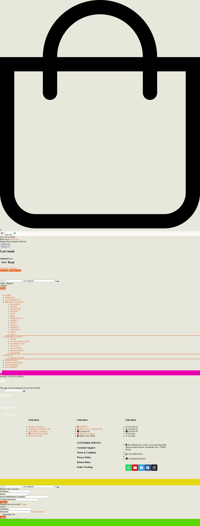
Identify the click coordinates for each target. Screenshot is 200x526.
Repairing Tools (14, 337)
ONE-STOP (15, 330)
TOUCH (8, 355)
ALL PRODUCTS (12, 300)
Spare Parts (11, 360)
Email (2, 494)
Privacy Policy (84, 457)
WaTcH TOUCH (17, 358)
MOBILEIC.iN (16, 318)
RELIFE (13, 307)
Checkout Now (15, 270)
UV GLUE (14, 346)
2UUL (12, 314)
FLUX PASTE (16, 348)
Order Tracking (85, 467)
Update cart (5, 244)
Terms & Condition (86, 452)
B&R (12, 316)
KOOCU (13, 325)
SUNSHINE (15, 304)
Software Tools (14, 362)
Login (3, 517)
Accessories (12, 365)
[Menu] (1, 371)
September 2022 (11, 402)
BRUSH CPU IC (17, 350)
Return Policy (84, 462)
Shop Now (14, 239)
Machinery (11, 367)
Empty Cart (5, 247)
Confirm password (7, 499)
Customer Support (86, 447)
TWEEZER (15, 353)
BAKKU (13, 320)
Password (12, 497)
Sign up (4, 502)
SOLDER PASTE (17, 344)
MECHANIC (15, 309)
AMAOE (14, 311)
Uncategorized (11, 414)
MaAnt (13, 332)
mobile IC (10, 297)
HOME (8, 295)
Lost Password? (37, 512)
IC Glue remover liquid (19, 341)
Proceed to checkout (8, 268)
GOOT (13, 323)
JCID (12, 334)
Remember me (8, 514)
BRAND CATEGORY (14, 302)
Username (4, 491)
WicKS (13, 339)
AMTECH (14, 327)
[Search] (58, 281)
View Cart (4, 270)
